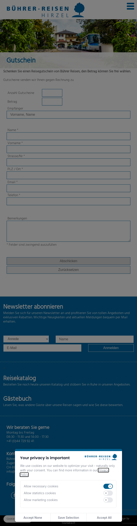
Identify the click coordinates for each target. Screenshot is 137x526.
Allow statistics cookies (40, 493)
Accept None (32, 517)
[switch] (108, 486)
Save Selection (68, 517)
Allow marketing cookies (41, 500)
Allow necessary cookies (41, 486)
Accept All (104, 517)
